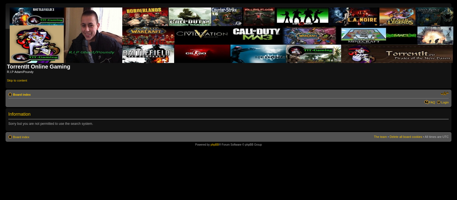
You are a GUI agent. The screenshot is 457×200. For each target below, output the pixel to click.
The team (380, 136)
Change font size (445, 93)
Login (445, 102)
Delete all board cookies (406, 136)
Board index (22, 94)
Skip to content (17, 80)
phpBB (214, 144)
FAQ (432, 102)
